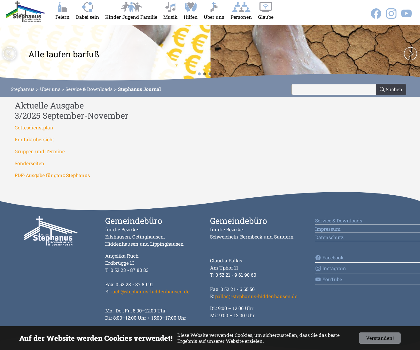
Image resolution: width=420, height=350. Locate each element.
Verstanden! (380, 338)
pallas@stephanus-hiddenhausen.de (256, 296)
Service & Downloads (89, 89)
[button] (9, 53)
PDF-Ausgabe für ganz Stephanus (52, 175)
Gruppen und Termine (40, 151)
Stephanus (23, 89)
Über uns (50, 89)
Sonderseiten (29, 163)
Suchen (391, 89)
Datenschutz (329, 237)
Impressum (327, 229)
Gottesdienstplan (34, 127)
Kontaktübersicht (34, 139)
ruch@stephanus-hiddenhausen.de (149, 291)
